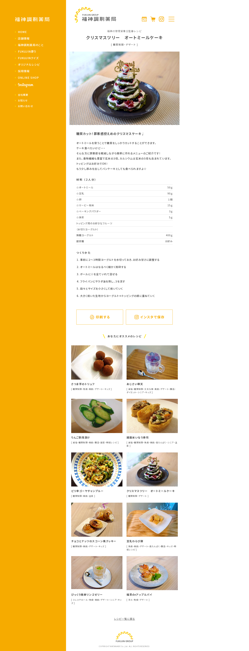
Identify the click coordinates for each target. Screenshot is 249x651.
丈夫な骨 (148, 388)
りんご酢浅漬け (80, 437)
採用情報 (24, 71)
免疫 (85, 388)
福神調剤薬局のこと (31, 45)
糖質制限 (118, 44)
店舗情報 (24, 38)
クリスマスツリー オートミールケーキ (151, 491)
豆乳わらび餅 (135, 541)
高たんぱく (161, 442)
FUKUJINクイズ (28, 58)
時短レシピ (111, 442)
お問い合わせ (25, 106)
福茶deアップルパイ (139, 594)
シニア (141, 392)
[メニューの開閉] (171, 19)
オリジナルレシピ (29, 64)
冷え (130, 599)
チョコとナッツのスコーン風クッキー (93, 541)
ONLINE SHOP (28, 77)
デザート (131, 44)
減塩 (130, 388)
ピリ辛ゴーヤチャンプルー (87, 491)
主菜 (91, 495)
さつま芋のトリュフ (83, 384)
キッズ (107, 388)
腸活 (172, 388)
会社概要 (23, 94)
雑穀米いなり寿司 (138, 437)
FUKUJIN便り (27, 51)
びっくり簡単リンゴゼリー (87, 594)
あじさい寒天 (135, 384)
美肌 (91, 388)
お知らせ (23, 100)
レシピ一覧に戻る (124, 619)
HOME (22, 32)
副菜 (102, 442)
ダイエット (131, 392)
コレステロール (80, 599)
